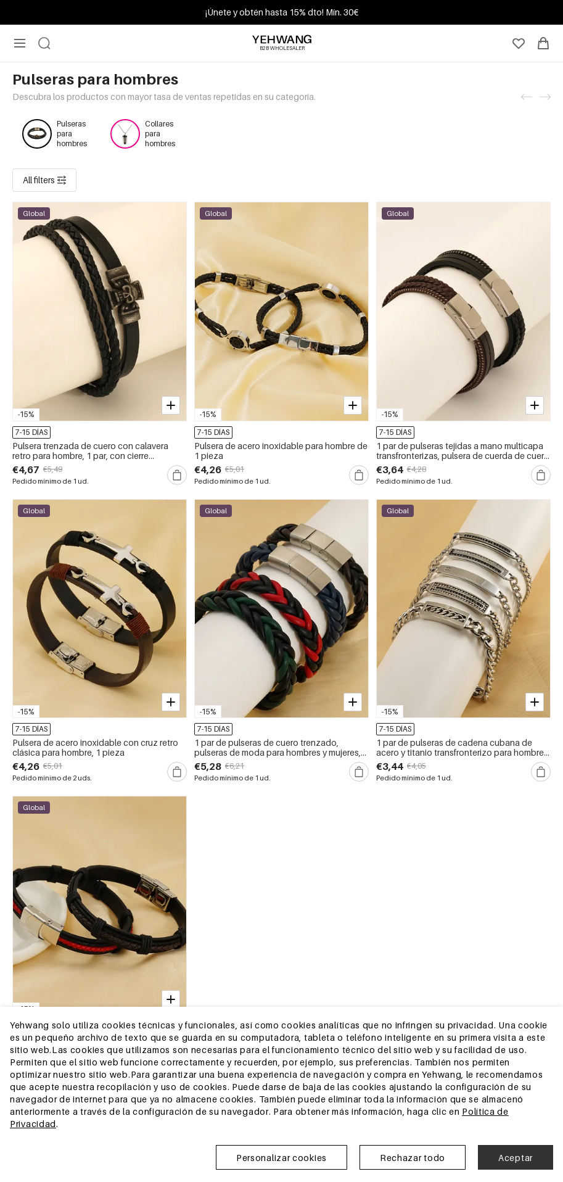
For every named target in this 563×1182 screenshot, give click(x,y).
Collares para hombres (160, 133)
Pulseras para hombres (72, 133)
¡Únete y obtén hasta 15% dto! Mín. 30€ (281, 12)
